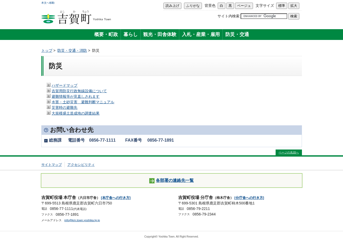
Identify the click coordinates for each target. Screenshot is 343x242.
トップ (46, 50)
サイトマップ (51, 165)
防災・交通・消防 (72, 50)
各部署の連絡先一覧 (171, 180)
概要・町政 (106, 34)
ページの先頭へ (289, 152)
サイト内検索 (228, 16)
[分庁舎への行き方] (249, 198)
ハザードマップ (64, 85)
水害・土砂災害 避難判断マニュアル (83, 102)
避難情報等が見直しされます (76, 96)
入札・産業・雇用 (201, 34)
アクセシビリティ (81, 165)
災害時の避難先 (64, 107)
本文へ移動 (47, 2)
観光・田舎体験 (159, 34)
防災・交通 (237, 34)
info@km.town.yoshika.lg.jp (82, 220)
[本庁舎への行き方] (116, 198)
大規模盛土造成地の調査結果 (76, 113)
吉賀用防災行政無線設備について (79, 91)
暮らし (130, 34)
